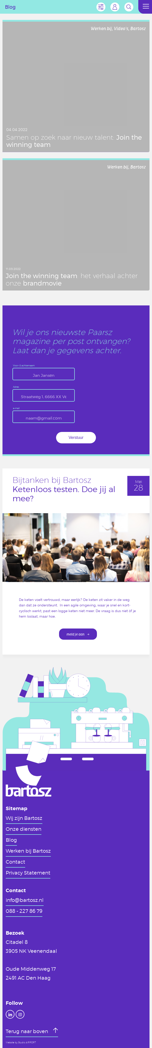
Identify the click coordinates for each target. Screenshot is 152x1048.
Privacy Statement (28, 873)
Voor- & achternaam (24, 366)
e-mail (16, 408)
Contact (15, 862)
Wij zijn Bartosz (24, 818)
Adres (16, 387)
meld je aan (75, 634)
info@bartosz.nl (25, 900)
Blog (11, 840)
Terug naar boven (27, 1031)
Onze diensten (23, 829)
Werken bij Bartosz (28, 851)
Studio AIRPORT (27, 1042)
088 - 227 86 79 (24, 911)
